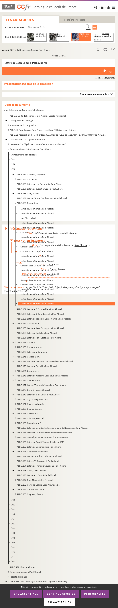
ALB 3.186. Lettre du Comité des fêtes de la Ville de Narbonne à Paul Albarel (52, 427)
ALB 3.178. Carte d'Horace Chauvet (33, 389)
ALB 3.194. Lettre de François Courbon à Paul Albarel (41, 465)
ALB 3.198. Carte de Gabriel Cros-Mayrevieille (38, 484)
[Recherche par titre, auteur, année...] (55, 27)
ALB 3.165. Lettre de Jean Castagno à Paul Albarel (40, 328)
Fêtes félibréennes (18, 576)
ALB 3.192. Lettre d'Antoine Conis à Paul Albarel (39, 456)
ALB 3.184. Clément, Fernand (30, 418)
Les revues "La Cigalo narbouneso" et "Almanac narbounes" (38, 144)
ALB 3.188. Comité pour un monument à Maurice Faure (42, 437)
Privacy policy (59, 602)
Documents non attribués (25, 154)
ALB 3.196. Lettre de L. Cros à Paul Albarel (36, 475)
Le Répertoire (74, 20)
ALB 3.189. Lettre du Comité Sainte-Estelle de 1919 (40, 442)
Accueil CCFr (8, 50)
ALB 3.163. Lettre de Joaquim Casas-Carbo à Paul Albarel (44, 318)
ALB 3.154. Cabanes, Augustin (31, 174)
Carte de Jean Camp (30, 232)
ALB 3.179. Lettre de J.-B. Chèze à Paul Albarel (38, 394)
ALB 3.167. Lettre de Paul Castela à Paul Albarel (39, 337)
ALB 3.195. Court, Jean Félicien (31, 470)
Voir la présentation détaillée (94, 93)
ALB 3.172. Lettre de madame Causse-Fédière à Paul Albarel (45, 361)
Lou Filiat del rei (28, 218)
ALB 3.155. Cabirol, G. (27, 179)
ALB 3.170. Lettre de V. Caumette (32, 351)
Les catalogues (20, 19)
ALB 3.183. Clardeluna (27, 413)
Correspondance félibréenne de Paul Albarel (30, 149)
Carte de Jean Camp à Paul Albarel (36, 251)
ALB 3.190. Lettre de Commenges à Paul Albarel (39, 446)
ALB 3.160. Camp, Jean (27, 203)
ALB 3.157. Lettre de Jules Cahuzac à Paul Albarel (40, 188)
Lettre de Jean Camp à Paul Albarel (37, 208)
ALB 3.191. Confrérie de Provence (32, 451)
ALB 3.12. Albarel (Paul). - (58, 134)
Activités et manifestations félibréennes (24, 110)
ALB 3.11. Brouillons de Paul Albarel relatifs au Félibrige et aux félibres (43, 130)
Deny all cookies (61, 593)
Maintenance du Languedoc (23, 125)
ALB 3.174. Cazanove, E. (28, 370)
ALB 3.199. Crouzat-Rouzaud (30, 489)
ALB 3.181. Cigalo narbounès (30, 404)
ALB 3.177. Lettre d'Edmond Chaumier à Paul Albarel (41, 385)
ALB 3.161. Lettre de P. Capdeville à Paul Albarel (39, 309)
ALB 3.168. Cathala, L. (27, 342)
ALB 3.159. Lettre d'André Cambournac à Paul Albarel (42, 198)
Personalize (95, 593)
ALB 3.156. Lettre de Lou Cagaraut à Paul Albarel (40, 184)
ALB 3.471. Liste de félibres (22, 567)
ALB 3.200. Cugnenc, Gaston (30, 494)
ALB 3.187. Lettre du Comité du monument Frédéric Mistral (44, 432)
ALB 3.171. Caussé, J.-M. (28, 356)
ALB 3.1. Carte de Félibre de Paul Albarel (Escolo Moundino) (38, 115)
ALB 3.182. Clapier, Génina (29, 408)
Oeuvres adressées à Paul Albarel (25, 572)
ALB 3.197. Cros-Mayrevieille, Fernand (35, 480)
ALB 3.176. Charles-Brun (28, 380)
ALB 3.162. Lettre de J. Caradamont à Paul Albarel (40, 313)
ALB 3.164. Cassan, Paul (28, 323)
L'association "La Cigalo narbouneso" (28, 139)
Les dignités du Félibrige (21, 120)
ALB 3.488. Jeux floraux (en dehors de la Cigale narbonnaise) (38, 581)
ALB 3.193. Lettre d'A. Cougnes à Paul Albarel (38, 461)
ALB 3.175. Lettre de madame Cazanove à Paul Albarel (42, 375)
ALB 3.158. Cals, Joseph (28, 193)
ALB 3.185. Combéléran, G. (29, 423)
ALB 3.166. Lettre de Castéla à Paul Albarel (37, 332)
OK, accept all (26, 593)
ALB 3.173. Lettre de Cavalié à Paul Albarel (37, 366)
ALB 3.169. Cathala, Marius (29, 347)
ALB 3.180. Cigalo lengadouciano (32, 399)
